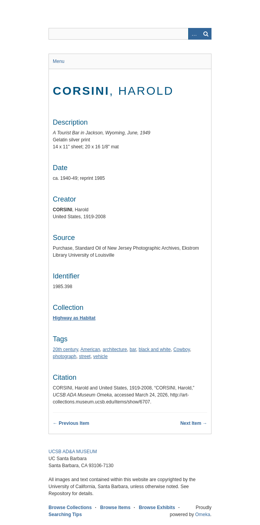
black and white (155, 349)
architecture (115, 349)
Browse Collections (70, 507)
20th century (65, 349)
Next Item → (193, 423)
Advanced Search (194, 34)
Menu (58, 61)
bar (133, 349)
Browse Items (115, 507)
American (90, 349)
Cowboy (181, 349)
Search (205, 34)
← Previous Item (71, 423)
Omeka (202, 514)
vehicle (100, 356)
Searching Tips (65, 514)
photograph (64, 356)
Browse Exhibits (157, 507)
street (84, 356)
